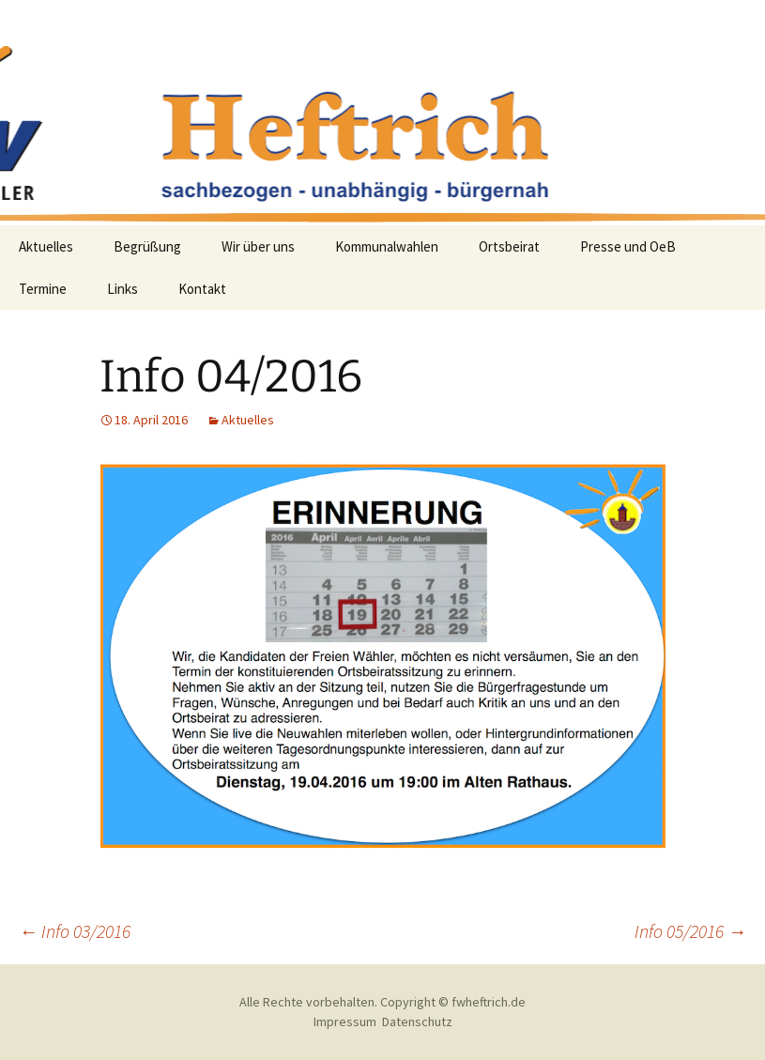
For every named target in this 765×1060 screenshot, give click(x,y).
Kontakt (202, 289)
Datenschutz (417, 1021)
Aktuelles (46, 246)
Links (122, 289)
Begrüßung (147, 246)
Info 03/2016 (74, 931)
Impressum (345, 1021)
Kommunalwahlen (386, 246)
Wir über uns (258, 246)
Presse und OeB (628, 246)
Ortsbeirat (509, 246)
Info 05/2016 (690, 931)
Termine (43, 289)
